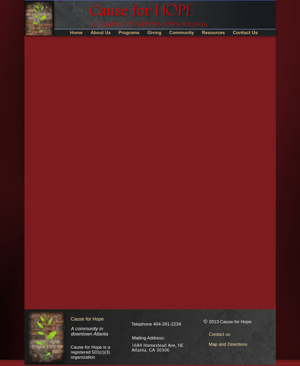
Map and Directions (228, 344)
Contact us (219, 334)
